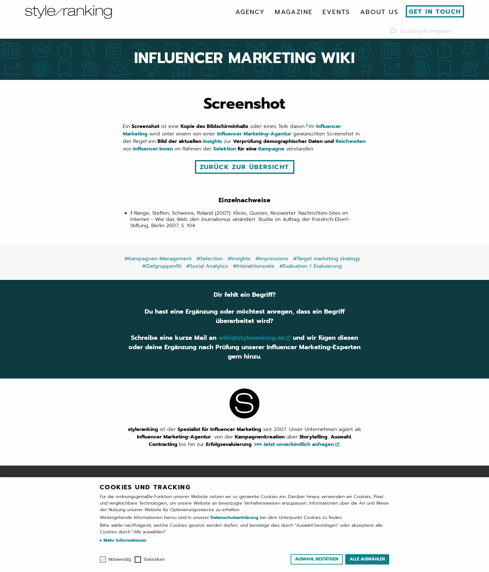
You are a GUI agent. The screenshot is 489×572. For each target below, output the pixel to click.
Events (336, 12)
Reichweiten (351, 141)
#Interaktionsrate (253, 266)
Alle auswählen (367, 559)
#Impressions (271, 258)
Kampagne (271, 149)
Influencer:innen (153, 149)
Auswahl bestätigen (316, 559)
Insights (212, 141)
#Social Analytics (207, 266)
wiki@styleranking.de (251, 337)
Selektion (224, 149)
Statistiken (154, 559)
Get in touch (435, 11)
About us (379, 12)
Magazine (293, 12)
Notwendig (120, 559)
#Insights (239, 258)
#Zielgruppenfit (161, 266)
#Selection (209, 258)
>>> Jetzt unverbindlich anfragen (294, 444)
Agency (250, 12)
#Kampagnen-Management (157, 258)
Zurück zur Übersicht (244, 167)
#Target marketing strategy (326, 258)
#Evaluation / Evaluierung (310, 266)
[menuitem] (250, 11)
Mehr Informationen (124, 540)
